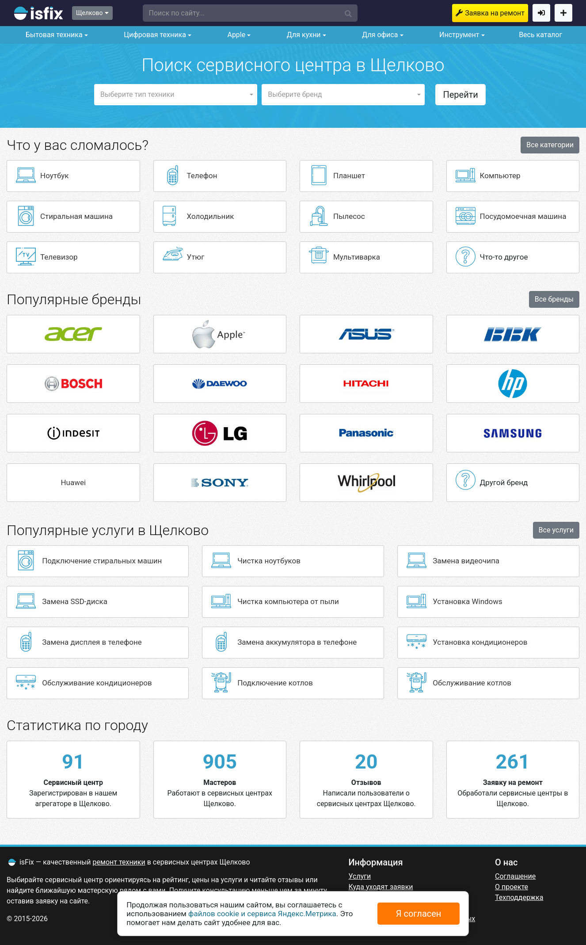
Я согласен (418, 913)
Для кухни (303, 35)
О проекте (511, 887)
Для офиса (379, 35)
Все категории (550, 145)
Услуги (360, 876)
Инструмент (458, 35)
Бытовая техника (53, 35)
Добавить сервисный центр (563, 13)
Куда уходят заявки (381, 887)
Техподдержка (519, 897)
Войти (541, 13)
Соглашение (515, 876)
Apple (235, 35)
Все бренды (554, 299)
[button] (250, 13)
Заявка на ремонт (495, 13)
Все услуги (556, 530)
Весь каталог (540, 35)
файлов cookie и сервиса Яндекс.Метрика (262, 913)
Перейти (460, 94)
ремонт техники (119, 862)
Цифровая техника (154, 35)
